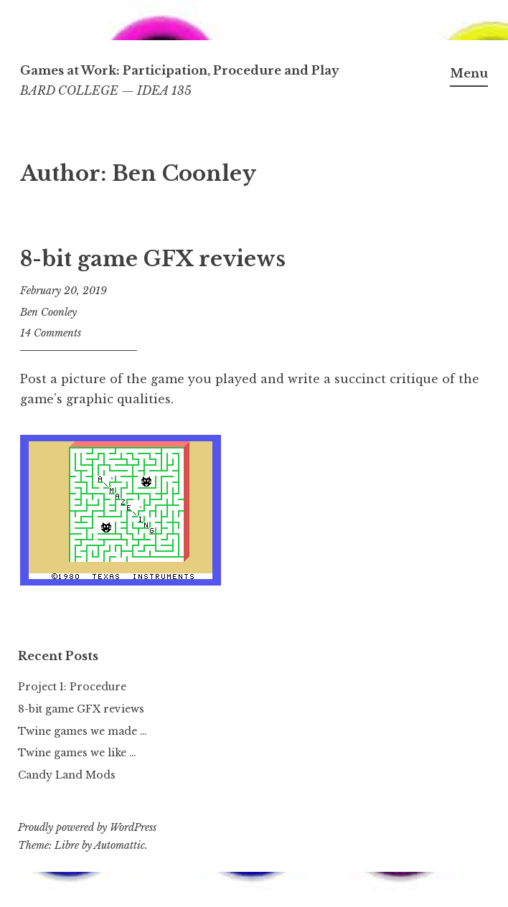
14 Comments (50, 332)
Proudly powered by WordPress (87, 827)
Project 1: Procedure (72, 686)
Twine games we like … (77, 752)
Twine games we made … (82, 731)
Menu (469, 73)
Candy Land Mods (67, 775)
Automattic (119, 845)
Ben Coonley (48, 312)
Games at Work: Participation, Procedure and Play (179, 70)
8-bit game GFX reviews (153, 259)
